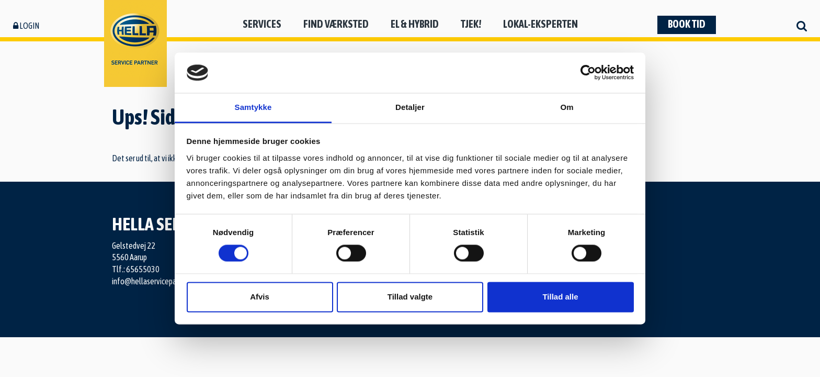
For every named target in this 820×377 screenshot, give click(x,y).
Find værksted (336, 24)
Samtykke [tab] (253, 107)
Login (26, 25)
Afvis (259, 296)
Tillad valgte (410, 296)
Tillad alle (560, 296)
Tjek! (471, 24)
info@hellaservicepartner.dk (156, 281)
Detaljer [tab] (410, 107)
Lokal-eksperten (540, 24)
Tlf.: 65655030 (136, 269)
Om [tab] (566, 107)
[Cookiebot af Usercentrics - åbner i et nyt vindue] (588, 73)
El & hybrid (415, 24)
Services (262, 24)
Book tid (686, 24)
